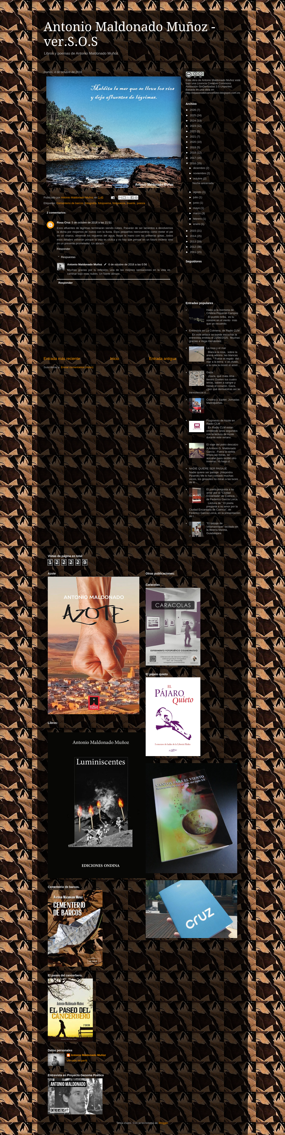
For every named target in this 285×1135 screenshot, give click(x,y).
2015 (193, 230)
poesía (141, 203)
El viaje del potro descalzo (222, 444)
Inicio (114, 359)
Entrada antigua (162, 359)
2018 (193, 152)
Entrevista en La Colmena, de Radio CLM (214, 330)
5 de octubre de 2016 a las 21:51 (92, 222)
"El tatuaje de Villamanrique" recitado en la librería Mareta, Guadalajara (222, 528)
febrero (198, 218)
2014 (193, 236)
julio (196, 197)
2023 (193, 125)
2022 (193, 131)
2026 (193, 109)
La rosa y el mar (216, 348)
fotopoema (104, 203)
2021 (193, 136)
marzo (197, 213)
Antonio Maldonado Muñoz (84, 264)
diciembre (199, 168)
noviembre (200, 173)
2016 (193, 163)
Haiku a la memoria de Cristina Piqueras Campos (222, 311)
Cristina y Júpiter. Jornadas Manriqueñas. (222, 401)
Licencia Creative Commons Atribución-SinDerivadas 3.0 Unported (209, 85)
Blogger (163, 1122)
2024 (193, 120)
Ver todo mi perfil (77, 1060)
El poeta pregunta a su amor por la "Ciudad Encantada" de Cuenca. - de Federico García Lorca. (222, 494)
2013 (193, 241)
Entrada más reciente (62, 359)
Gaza (209, 372)
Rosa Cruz (63, 222)
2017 (193, 157)
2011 (193, 252)
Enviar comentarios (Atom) (77, 367)
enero (197, 224)
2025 (193, 115)
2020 (193, 141)
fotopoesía (118, 203)
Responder (63, 248)
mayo (197, 208)
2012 (193, 246)
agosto (197, 192)
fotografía (91, 203)
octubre (198, 178)
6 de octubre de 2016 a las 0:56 (127, 264)
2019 (193, 147)
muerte (131, 203)
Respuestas (68, 256)
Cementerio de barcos (69, 203)
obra (194, 80)
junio (196, 202)
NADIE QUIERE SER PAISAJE (208, 468)
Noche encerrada (202, 183)
